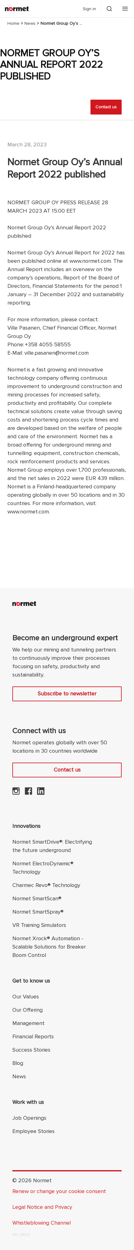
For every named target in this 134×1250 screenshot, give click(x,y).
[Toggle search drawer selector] (109, 8)
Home (13, 23)
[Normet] (17, 8)
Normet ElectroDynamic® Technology (42, 867)
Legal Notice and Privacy (42, 1207)
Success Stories (31, 1049)
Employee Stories (33, 1131)
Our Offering (27, 1009)
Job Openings (29, 1117)
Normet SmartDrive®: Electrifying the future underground (52, 846)
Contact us (106, 107)
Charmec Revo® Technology (46, 885)
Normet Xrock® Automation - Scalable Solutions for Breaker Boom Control (49, 946)
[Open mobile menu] (125, 8)
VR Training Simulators (39, 925)
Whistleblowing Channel (41, 1222)
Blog (17, 1063)
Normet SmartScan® (36, 898)
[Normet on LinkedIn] (40, 792)
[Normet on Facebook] (28, 792)
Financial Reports (33, 1036)
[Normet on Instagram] (16, 792)
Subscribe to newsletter (67, 693)
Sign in (89, 8)
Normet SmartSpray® (38, 911)
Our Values (25, 996)
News (30, 23)
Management (28, 1023)
